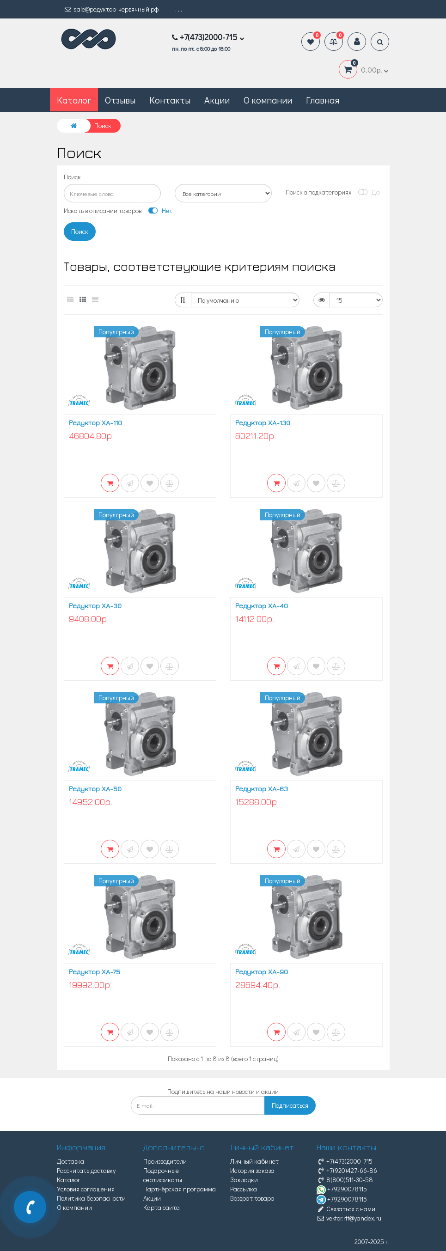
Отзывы (120, 100)
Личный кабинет (254, 1161)
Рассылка (243, 1188)
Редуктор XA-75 (94, 972)
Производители (165, 1161)
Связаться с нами (346, 1208)
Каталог (68, 1179)
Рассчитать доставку (86, 1170)
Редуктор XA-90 (261, 972)
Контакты (169, 100)
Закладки (244, 1179)
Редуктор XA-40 (261, 606)
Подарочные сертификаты (162, 1175)
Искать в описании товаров (102, 210)
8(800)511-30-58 (345, 1179)
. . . (178, 9)
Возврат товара (252, 1198)
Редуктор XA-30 (95, 606)
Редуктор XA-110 (95, 423)
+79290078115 (342, 1188)
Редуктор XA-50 (95, 789)
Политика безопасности (91, 1198)
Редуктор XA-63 (261, 789)
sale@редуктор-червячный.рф (111, 9)
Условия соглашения (86, 1188)
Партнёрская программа (179, 1188)
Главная (322, 100)
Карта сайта (161, 1207)
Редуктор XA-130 (262, 423)
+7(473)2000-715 (345, 1161)
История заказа (252, 1170)
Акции (217, 100)
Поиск (72, 176)
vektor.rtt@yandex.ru (349, 1218)
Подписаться (290, 1105)
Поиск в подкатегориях (318, 192)
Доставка (70, 1161)
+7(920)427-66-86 (347, 1170)
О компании (268, 100)
